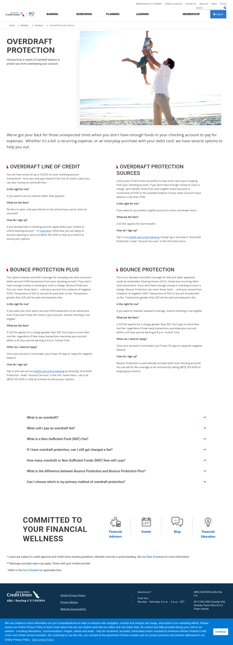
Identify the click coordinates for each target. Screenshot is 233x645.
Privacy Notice (69, 602)
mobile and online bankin (48, 371)
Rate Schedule (155, 556)
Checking (38, 25)
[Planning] (113, 14)
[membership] (191, 14)
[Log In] (218, 14)
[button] (116, 417)
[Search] (211, 8)
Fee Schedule (31, 570)
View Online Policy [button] (43, 639)
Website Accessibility (73, 609)
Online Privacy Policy (73, 595)
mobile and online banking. (144, 237)
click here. (46, 230)
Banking (24, 25)
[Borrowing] (84, 14)
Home (12, 25)
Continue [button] (220, 631)
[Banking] (52, 14)
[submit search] (225, 8)
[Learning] (142, 14)
